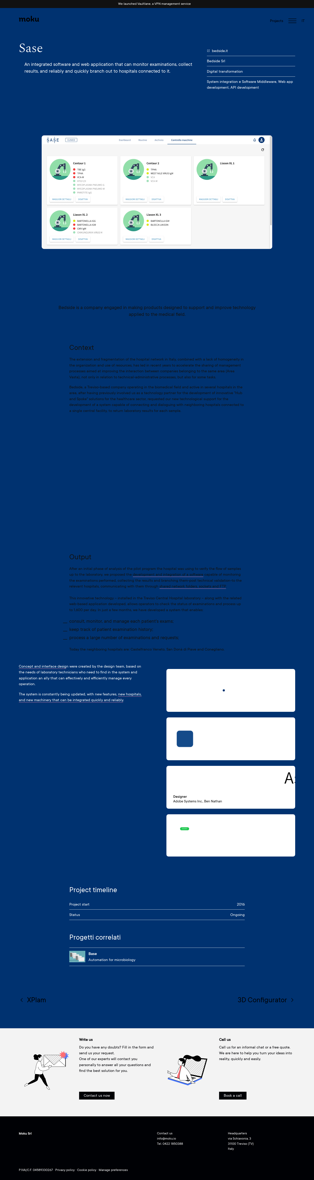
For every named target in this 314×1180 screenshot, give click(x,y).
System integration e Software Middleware (241, 81)
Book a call (233, 1095)
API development (244, 87)
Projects (276, 21)
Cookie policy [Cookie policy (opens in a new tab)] (87, 1170)
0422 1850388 (173, 1144)
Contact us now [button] (97, 1095)
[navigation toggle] (292, 21)
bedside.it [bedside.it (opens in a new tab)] (217, 51)
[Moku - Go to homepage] (29, 19)
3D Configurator (266, 1000)
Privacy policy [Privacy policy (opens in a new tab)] (65, 1170)
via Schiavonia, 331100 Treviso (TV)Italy (241, 1144)
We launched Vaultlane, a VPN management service (154, 4)
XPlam (32, 1000)
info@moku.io (166, 1138)
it (303, 21)
